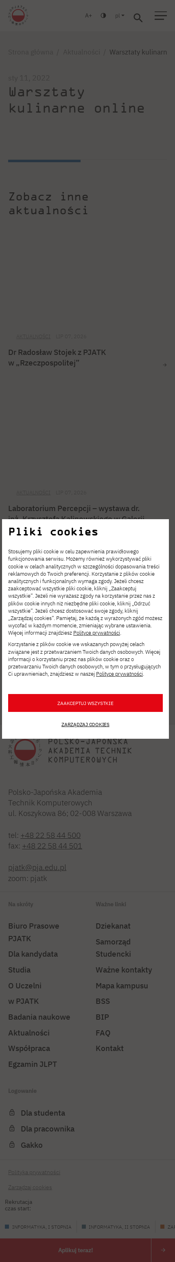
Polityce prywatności (96, 632)
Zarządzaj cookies (85, 724)
